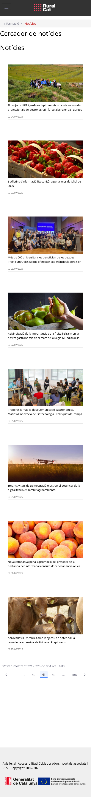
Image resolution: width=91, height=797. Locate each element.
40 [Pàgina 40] (34, 675)
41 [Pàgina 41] (44, 675)
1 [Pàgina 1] (15, 675)
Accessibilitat (27, 763)
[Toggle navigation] (6, 6)
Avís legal (9, 763)
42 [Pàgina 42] (54, 675)
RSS (5, 768)
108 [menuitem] (74, 675)
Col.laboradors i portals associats (62, 763)
